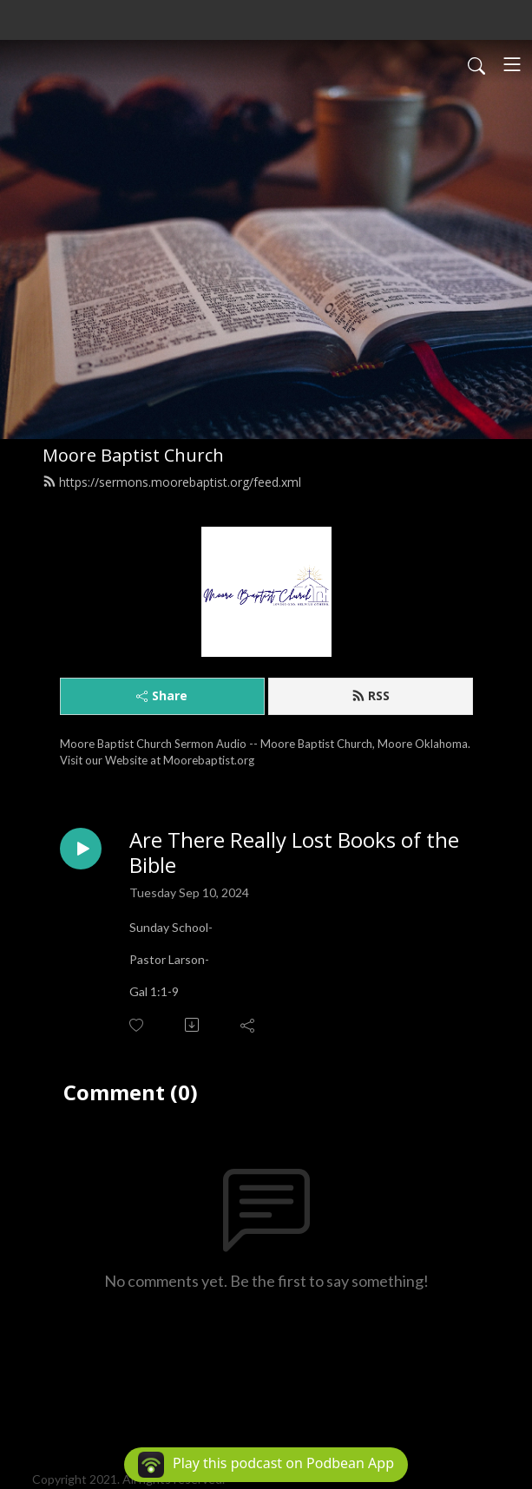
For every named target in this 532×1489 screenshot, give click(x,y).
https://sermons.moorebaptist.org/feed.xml (172, 482)
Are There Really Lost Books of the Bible (294, 853)
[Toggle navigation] (512, 64)
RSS (370, 695)
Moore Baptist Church (133, 455)
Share (161, 695)
